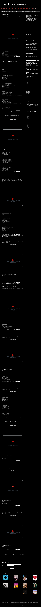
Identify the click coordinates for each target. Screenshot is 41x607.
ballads (5, 235)
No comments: (12, 56)
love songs (9, 111)
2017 (27, 119)
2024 (27, 84)
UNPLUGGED (10, 455)
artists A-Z (13, 11)
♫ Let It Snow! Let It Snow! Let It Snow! (31, 19)
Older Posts (21, 554)
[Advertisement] (12, 20)
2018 (27, 118)
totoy (8, 551)
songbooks (3, 11)
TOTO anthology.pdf (4, 545)
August (28, 92)
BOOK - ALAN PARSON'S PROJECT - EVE (9, 334)
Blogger (22, 605)
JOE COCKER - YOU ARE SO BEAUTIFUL (31, 65)
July (27, 93)
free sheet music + (8, 11)
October (28, 91)
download (7, 111)
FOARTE (10, 369)
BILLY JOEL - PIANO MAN (29, 69)
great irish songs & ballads (14, 235)
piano (13, 111)
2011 (27, 124)
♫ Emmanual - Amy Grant (29, 16)
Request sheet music (27, 11)
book (4, 111)
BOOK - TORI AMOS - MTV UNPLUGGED (9, 421)
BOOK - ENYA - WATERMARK (29, 53)
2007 (27, 128)
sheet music (15, 111)
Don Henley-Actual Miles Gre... (6, 500)
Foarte (11, 149)
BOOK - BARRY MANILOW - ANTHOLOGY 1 (31, 56)
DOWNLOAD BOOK (13, 65)
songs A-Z (17, 11)
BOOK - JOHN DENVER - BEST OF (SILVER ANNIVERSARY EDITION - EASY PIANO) (31, 44)
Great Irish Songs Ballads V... (6, 149)
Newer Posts (4, 554)
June (28, 94)
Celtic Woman (14, 274)
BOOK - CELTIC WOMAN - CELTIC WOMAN (33, 104)
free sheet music (17, 417)
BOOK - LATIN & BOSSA (6, 14)
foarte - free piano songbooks (14, 4)
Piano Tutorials (22, 11)
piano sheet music (5, 383)
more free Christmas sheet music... (30, 20)
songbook (19, 111)
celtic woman (7, 283)
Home (13, 554)
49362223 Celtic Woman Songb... (6, 274)
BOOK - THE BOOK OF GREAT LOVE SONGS (9, 61)
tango (7, 331)
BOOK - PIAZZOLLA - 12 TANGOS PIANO (9, 286)
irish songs (19, 235)
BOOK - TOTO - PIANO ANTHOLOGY (32, 111)
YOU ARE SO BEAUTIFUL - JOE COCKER (31, 63)
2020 (27, 116)
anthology (5, 417)
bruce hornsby (10, 417)
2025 (27, 83)
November (28, 90)
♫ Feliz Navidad (28, 17)
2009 (27, 126)
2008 (27, 127)
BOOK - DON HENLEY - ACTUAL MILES (9, 466)
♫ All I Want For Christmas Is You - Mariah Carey (32, 15)
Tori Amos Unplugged (5, 455)
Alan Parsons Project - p (5, 369)
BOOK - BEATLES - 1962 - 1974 (30, 40)
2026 (27, 82)
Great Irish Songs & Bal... (5, 213)
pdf (11, 111)
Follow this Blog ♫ (34, 11)
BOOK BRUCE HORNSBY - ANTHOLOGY (9, 386)
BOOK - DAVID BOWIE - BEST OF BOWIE (31, 49)
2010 (27, 125)
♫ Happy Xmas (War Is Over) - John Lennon (31, 18)
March (28, 112)
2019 (27, 117)
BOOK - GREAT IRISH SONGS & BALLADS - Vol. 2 (10, 115)
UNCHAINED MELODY (29, 76)
